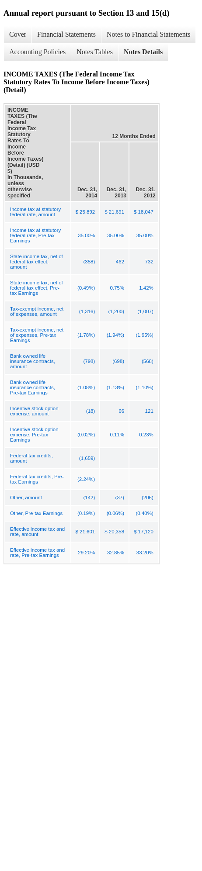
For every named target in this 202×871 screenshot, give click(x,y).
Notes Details (143, 51)
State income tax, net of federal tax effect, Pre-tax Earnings (36, 288)
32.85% (115, 552)
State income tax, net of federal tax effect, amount (36, 262)
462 (120, 261)
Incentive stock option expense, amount (34, 411)
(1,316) (87, 311)
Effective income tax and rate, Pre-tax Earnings (37, 552)
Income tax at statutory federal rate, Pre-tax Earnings (35, 235)
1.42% (146, 287)
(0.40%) (144, 513)
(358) (89, 261)
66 (121, 411)
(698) (118, 361)
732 (149, 261)
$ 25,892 (85, 211)
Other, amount (26, 497)
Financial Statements (66, 34)
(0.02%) (86, 434)
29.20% (86, 552)
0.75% (117, 287)
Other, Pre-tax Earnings (36, 513)
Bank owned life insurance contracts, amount (32, 361)
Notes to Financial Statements (149, 34)
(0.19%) (86, 513)
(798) (89, 361)
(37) (119, 497)
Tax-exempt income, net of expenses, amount (36, 311)
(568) (147, 361)
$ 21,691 (114, 211)
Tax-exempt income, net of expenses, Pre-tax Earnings (36, 335)
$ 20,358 (114, 531)
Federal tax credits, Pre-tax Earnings (37, 479)
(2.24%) (86, 479)
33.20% (144, 552)
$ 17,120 (143, 531)
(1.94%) (115, 335)
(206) (147, 497)
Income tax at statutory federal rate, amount (35, 212)
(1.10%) (144, 387)
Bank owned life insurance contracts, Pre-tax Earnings (32, 387)
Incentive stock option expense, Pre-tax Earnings (34, 434)
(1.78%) (86, 335)
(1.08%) (86, 387)
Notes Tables (95, 51)
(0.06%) (115, 513)
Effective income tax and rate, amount (37, 531)
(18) (90, 411)
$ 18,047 (143, 211)
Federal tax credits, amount (31, 458)
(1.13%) (115, 387)
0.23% (146, 434)
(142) (89, 497)
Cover (17, 34)
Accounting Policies (37, 51)
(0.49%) (86, 287)
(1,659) (87, 458)
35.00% (86, 235)
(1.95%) (144, 335)
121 (149, 411)
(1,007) (145, 311)
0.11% (117, 434)
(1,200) (116, 311)
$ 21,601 (85, 531)
